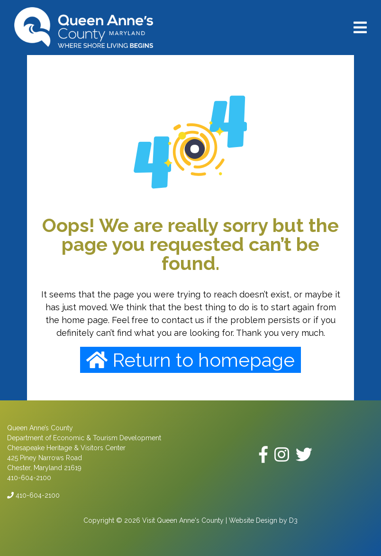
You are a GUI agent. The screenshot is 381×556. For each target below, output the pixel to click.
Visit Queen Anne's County (183, 520)
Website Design (253, 520)
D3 (293, 520)
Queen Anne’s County (40, 428)
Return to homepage (190, 360)
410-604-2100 (33, 495)
